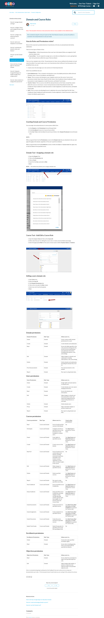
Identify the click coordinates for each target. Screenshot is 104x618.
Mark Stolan (33, 23)
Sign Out (96, 4)
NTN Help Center (84, 6)
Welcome (73, 4)
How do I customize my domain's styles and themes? (15, 49)
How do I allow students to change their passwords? (16, 80)
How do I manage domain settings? (16, 22)
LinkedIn (31, 577)
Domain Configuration (36, 12)
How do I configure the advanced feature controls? (15, 36)
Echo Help (12, 12)
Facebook (27, 577)
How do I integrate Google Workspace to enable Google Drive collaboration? (15, 73)
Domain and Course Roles (16, 60)
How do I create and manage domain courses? (37, 602)
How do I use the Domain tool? (16, 55)
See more (12, 84)
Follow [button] (75, 23)
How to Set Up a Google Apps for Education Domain (16, 65)
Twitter (29, 577)
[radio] (48, 585)
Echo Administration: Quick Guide (22, 12)
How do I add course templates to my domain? (16, 42)
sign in (30, 617)
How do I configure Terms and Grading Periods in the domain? (16, 29)
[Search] (83, 12)
